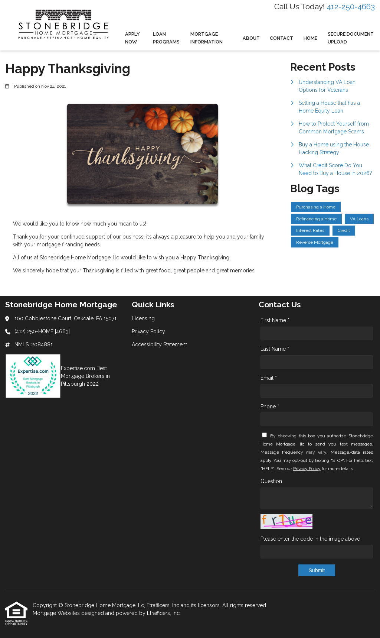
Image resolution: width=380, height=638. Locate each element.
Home (310, 38)
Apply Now (132, 38)
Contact (281, 38)
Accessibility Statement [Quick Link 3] (159, 344)
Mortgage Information (206, 38)
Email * (269, 378)
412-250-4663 (351, 6)
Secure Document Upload (351, 38)
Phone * (270, 406)
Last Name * (275, 349)
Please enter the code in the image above (310, 539)
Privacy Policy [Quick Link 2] (148, 331)
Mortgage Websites (57, 613)
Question (271, 481)
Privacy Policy (307, 468)
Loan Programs (166, 38)
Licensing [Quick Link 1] (143, 318)
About (251, 38)
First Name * (275, 320)
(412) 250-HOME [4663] (42, 331)
